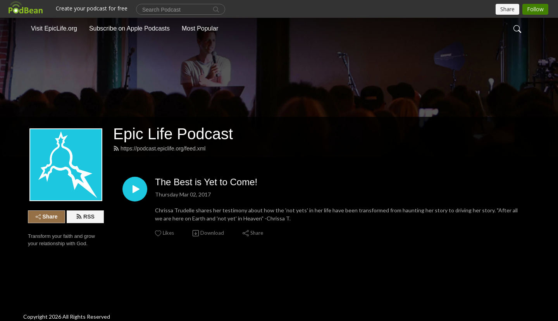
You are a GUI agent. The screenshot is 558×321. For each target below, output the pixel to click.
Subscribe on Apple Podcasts (129, 28)
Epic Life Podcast (173, 133)
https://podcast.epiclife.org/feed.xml (159, 148)
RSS (85, 216)
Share (47, 216)
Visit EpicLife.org (54, 28)
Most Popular (200, 28)
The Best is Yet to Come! (206, 182)
